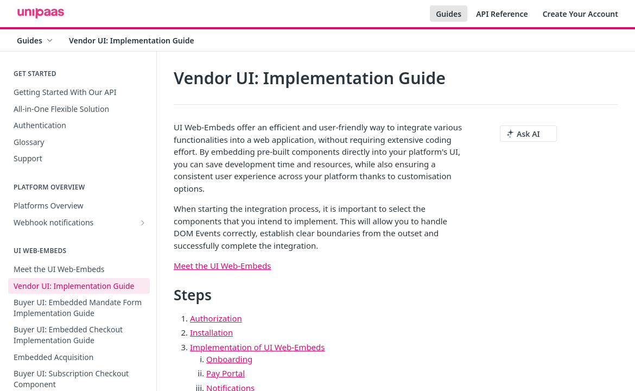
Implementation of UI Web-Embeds (257, 347)
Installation (211, 332)
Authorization (216, 318)
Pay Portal (225, 373)
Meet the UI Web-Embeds (222, 265)
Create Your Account (580, 14)
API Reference (502, 14)
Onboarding (229, 359)
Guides (448, 14)
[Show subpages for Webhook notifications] (142, 222)
